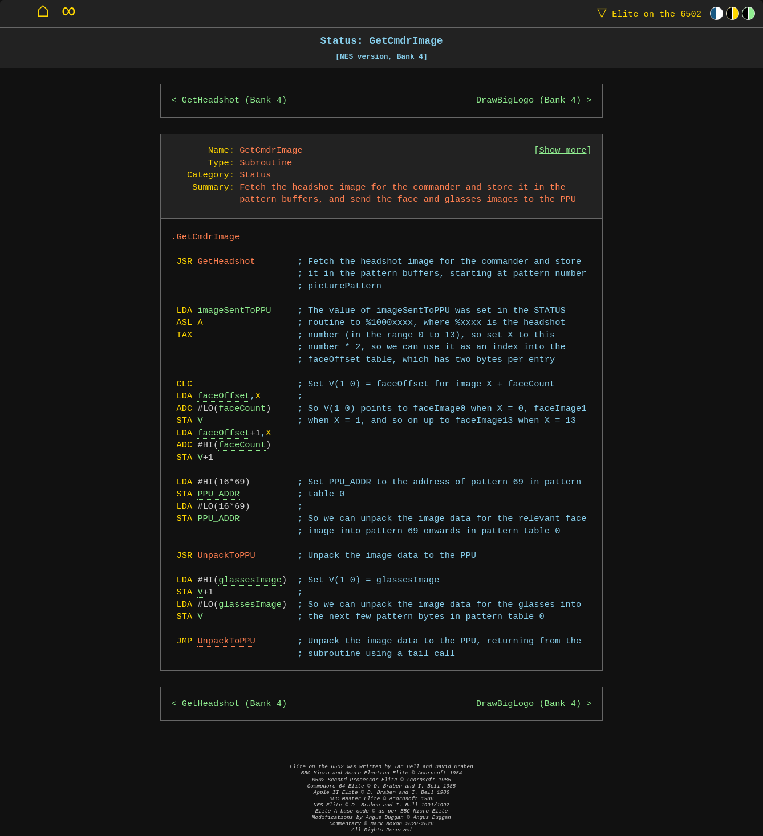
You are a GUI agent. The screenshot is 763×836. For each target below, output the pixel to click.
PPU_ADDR (218, 494)
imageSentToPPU (234, 311)
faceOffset (223, 396)
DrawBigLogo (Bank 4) (528, 101)
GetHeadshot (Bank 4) (234, 101)
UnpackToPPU (226, 556)
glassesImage (250, 580)
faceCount (242, 409)
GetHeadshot (226, 262)
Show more (563, 151)
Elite (646, 13)
